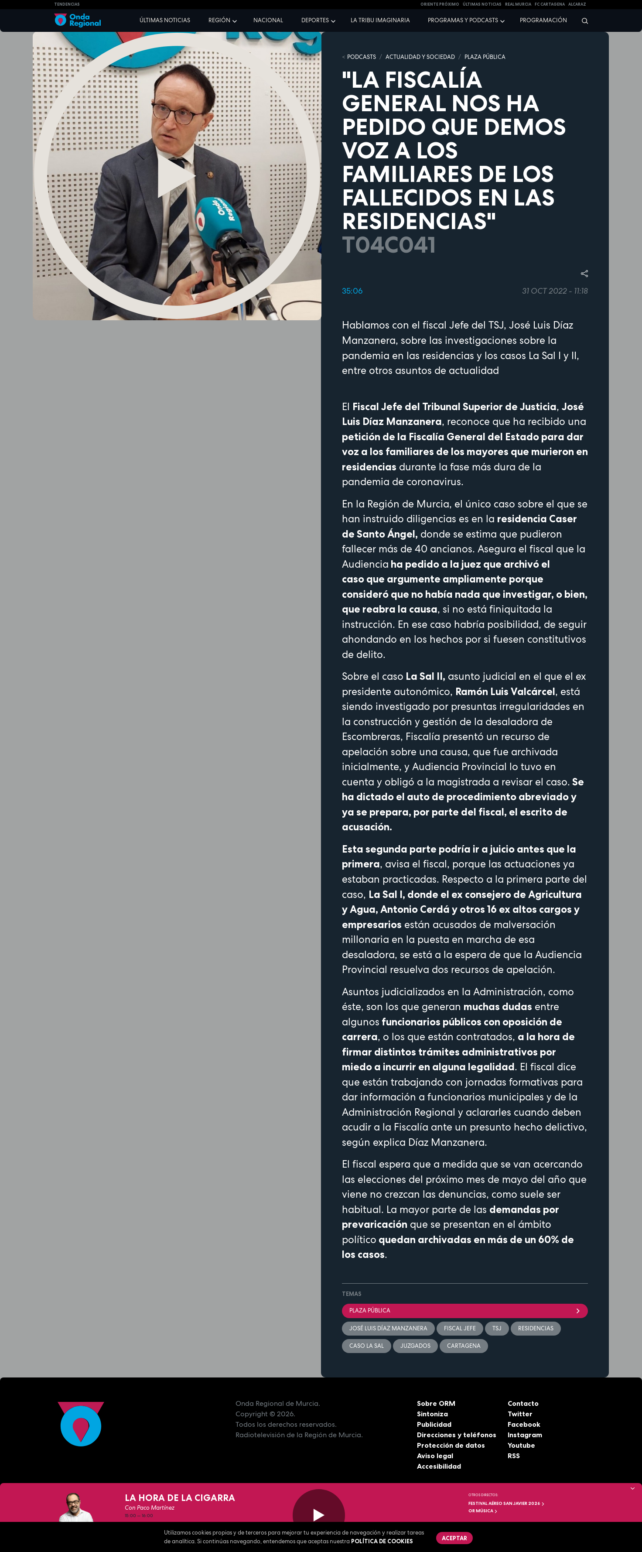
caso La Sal (366, 1346)
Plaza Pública (465, 1310)
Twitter (520, 1413)
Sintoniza (432, 1413)
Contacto (523, 1403)
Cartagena (464, 1346)
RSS (514, 1455)
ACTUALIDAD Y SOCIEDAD (420, 57)
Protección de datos (451, 1445)
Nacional (268, 20)
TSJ (497, 1328)
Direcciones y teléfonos (456, 1434)
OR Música (483, 1511)
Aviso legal (435, 1455)
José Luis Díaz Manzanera (388, 1328)
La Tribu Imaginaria (380, 20)
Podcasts (361, 57)
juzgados (415, 1346)
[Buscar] (582, 20)
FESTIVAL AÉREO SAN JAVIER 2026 (506, 1503)
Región (219, 20)
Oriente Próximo (439, 4)
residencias (535, 1328)
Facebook (524, 1424)
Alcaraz (577, 4)
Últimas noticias (165, 20)
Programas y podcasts (463, 20)
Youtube (521, 1445)
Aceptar (454, 1538)
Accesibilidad (439, 1466)
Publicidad (434, 1424)
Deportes (315, 20)
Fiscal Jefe (460, 1328)
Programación (543, 20)
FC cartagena (550, 4)
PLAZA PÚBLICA (484, 57)
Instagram (525, 1434)
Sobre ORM (436, 1403)
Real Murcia (518, 4)
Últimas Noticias (482, 4)
